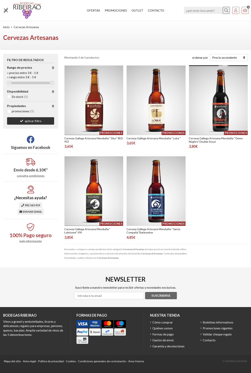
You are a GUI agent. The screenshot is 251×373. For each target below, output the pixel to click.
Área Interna (136, 361)
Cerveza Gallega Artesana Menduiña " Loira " (153, 138)
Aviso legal (29, 361)
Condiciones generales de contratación (102, 361)
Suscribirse (161, 295)
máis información (30, 241)
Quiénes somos (162, 328)
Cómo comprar (162, 322)
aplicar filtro (33, 121)
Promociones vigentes (218, 328)
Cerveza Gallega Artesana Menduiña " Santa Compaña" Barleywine (153, 230)
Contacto (209, 340)
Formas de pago (163, 334)
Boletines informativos (218, 322)
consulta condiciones (31, 175)
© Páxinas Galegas (235, 361)
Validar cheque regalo (217, 334)
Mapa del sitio (12, 361)
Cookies (71, 361)
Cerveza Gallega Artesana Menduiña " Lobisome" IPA (87, 230)
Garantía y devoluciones (168, 346)
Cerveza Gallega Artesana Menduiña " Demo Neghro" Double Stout (216, 140)
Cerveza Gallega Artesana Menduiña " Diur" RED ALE (93, 140)
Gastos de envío (163, 340)
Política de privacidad (51, 361)
